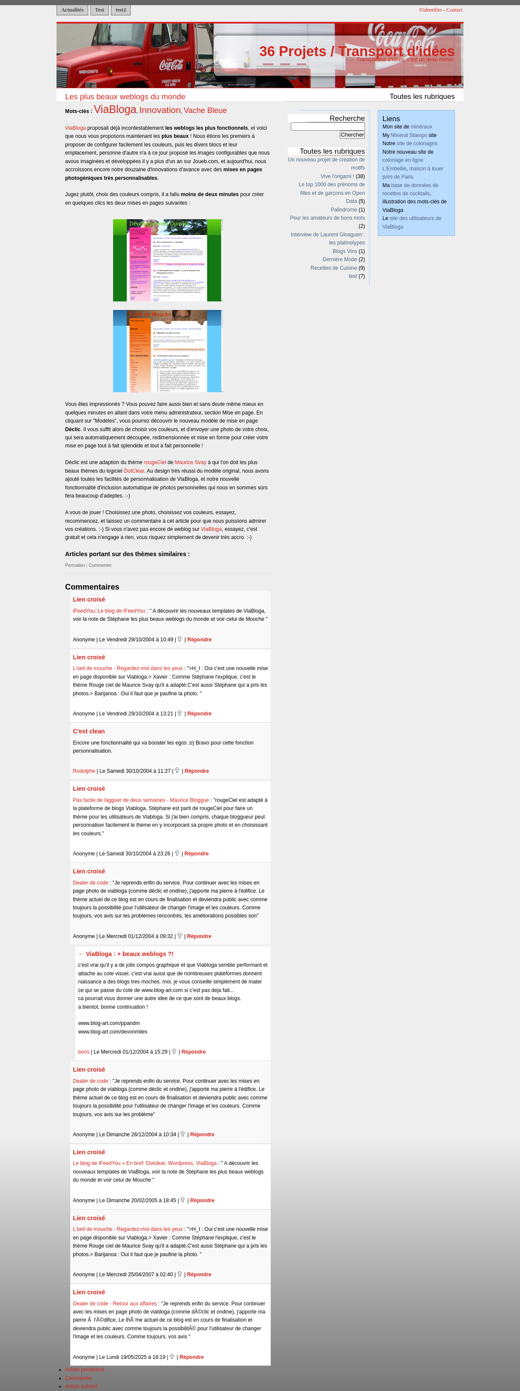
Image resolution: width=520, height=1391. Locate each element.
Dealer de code (90, 883)
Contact (454, 10)
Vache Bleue (205, 110)
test (353, 276)
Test (99, 10)
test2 (121, 10)
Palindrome (344, 210)
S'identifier (430, 10)
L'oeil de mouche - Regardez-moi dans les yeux (127, 668)
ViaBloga (115, 109)
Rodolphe (84, 771)
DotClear (134, 471)
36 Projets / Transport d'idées (357, 51)
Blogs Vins (345, 251)
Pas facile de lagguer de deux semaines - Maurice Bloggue (141, 800)
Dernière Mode (340, 259)
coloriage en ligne (403, 160)
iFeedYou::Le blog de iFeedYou (109, 611)
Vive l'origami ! (337, 176)
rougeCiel (155, 462)
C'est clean (89, 731)
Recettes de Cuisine (334, 268)
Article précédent (84, 1370)
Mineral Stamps (409, 135)
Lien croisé (89, 599)
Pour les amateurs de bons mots (327, 218)
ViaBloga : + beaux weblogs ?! (130, 953)
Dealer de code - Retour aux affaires (115, 1304)
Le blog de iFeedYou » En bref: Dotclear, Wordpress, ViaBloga (145, 1163)
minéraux (421, 127)
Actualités (72, 10)
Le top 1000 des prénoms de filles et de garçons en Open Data (332, 193)
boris (83, 1052)
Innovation (160, 110)
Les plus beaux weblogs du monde (125, 96)
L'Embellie (394, 169)
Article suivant (81, 1386)
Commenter (100, 565)
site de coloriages (417, 143)
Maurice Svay (190, 462)
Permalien (75, 565)
